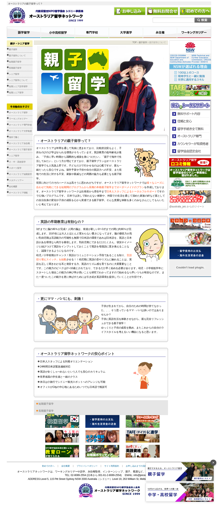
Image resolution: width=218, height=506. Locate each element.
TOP (134, 42)
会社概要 (13, 186)
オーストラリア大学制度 (20, 131)
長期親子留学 (15, 68)
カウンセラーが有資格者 (190, 143)
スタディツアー (16, 180)
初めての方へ (48, 466)
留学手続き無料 (190, 128)
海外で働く (14, 137)
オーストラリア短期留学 (20, 174)
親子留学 (13, 49)
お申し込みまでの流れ (136, 466)
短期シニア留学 (16, 92)
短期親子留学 (15, 62)
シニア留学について (18, 80)
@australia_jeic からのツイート (186, 206)
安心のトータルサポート (190, 114)
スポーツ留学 (15, 168)
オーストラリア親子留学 (20, 149)
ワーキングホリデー (18, 119)
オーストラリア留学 (18, 112)
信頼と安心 (190, 121)
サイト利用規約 (111, 466)
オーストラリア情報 (18, 192)
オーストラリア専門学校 (20, 125)
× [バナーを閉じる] (213, 463)
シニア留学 (14, 74)
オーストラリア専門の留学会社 (190, 136)
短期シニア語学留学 (18, 86)
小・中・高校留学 (17, 162)
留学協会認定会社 (190, 151)
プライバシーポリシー (87, 466)
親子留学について (17, 55)
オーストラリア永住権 (19, 143)
